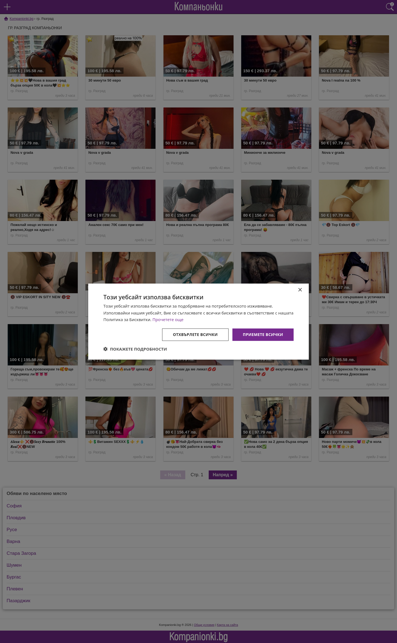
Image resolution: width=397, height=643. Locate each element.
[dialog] (198, 321)
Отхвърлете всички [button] (195, 334)
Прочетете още (167, 319)
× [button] (300, 290)
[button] (135, 348)
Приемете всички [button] (263, 334)
